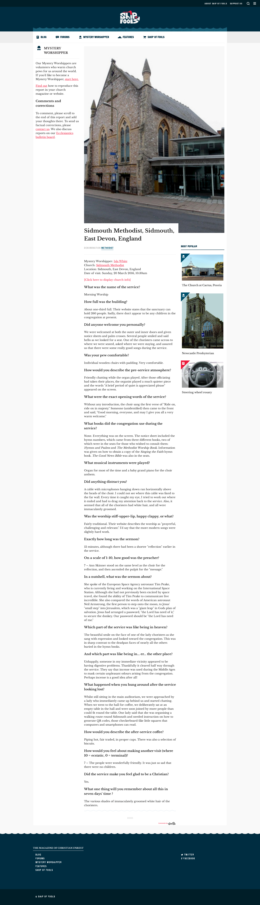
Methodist (107, 248)
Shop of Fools (156, 37)
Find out (41, 85)
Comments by (167, 823)
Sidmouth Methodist (110, 265)
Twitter (187, 854)
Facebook (188, 858)
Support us (236, 3)
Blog (43, 37)
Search (248, 3)
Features (128, 37)
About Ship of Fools (216, 3)
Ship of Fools (130, 17)
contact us (42, 129)
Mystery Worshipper (96, 37)
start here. (72, 79)
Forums (64, 37)
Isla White (120, 261)
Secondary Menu (255, 3)
